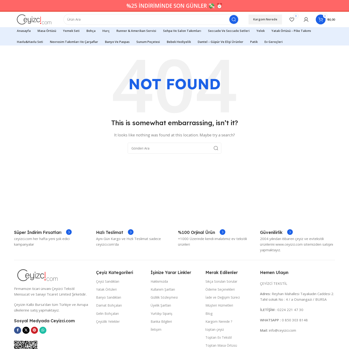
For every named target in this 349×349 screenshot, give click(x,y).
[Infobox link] (43, 246)
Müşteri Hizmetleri (219, 318)
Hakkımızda (159, 294)
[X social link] (26, 343)
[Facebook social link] (17, 343)
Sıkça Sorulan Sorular (221, 294)
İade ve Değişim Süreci (222, 310)
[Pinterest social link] (34, 343)
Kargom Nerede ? (218, 334)
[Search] (156, 21)
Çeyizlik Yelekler (108, 334)
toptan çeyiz (214, 342)
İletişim (156, 342)
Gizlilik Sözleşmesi (164, 310)
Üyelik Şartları (161, 318)
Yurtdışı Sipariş (161, 326)
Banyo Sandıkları (108, 310)
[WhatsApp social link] (42, 343)
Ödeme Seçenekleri (220, 302)
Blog (208, 326)
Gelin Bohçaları (107, 326)
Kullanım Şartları (163, 302)
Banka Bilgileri (161, 334)
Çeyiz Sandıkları (107, 294)
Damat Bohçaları (109, 318)
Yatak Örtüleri (106, 302)
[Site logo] (39, 20)
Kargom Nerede (265, 21)
